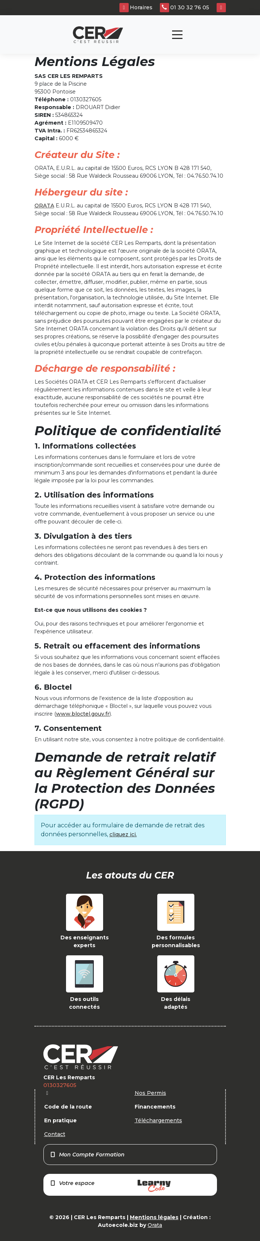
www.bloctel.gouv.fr (82, 713)
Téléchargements (158, 1120)
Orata (155, 1225)
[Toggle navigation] (177, 35)
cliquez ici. (123, 834)
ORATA (44, 205)
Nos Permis (150, 1093)
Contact (54, 1134)
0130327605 (59, 1085)
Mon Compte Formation (87, 1154)
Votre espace (110, 1186)
